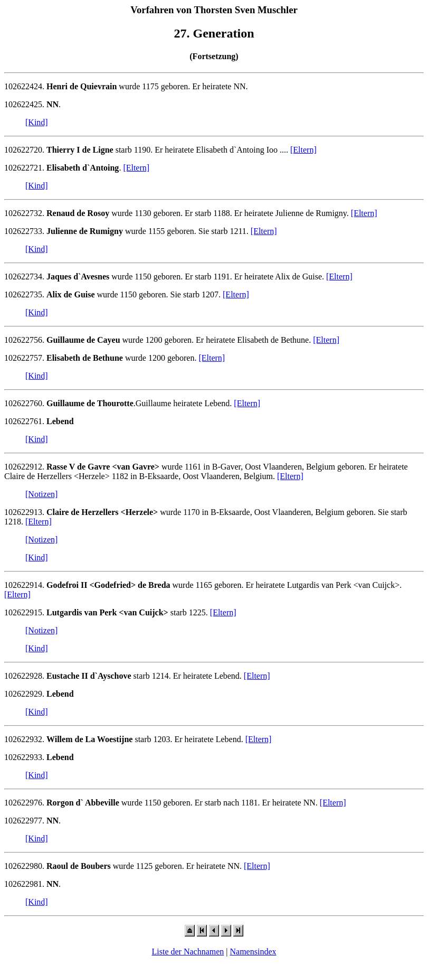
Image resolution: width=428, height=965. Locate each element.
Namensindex (253, 951)
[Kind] (36, 122)
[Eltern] (303, 149)
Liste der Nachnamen (187, 951)
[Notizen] (41, 494)
